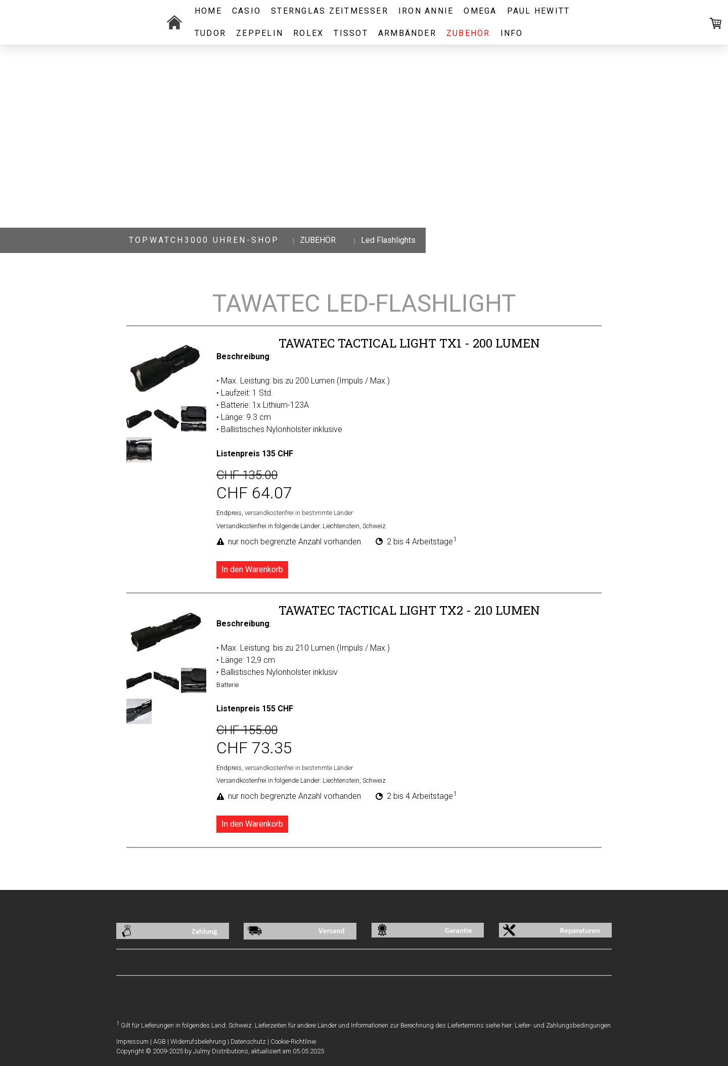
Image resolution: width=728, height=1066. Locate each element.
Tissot (351, 33)
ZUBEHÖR (468, 33)
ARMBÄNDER (407, 33)
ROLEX (308, 33)
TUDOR (210, 33)
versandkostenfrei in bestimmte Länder (299, 513)
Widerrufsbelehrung (198, 1041)
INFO (511, 33)
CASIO (246, 11)
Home (208, 11)
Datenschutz (248, 1041)
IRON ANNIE (425, 11)
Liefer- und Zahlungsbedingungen (563, 1025)
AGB (159, 1041)
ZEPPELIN (259, 33)
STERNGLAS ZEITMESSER (329, 11)
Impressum (132, 1041)
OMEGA (480, 11)
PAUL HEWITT (538, 11)
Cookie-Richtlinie (293, 1041)
